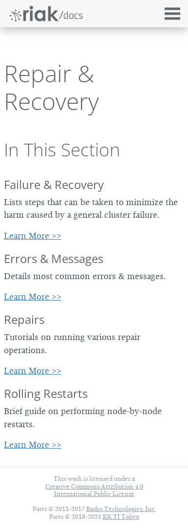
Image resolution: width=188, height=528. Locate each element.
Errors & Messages (53, 258)
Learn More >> (32, 236)
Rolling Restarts (46, 393)
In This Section (62, 149)
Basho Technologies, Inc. (121, 508)
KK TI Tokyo (121, 516)
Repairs (24, 319)
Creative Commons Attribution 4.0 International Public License (94, 490)
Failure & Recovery (54, 184)
